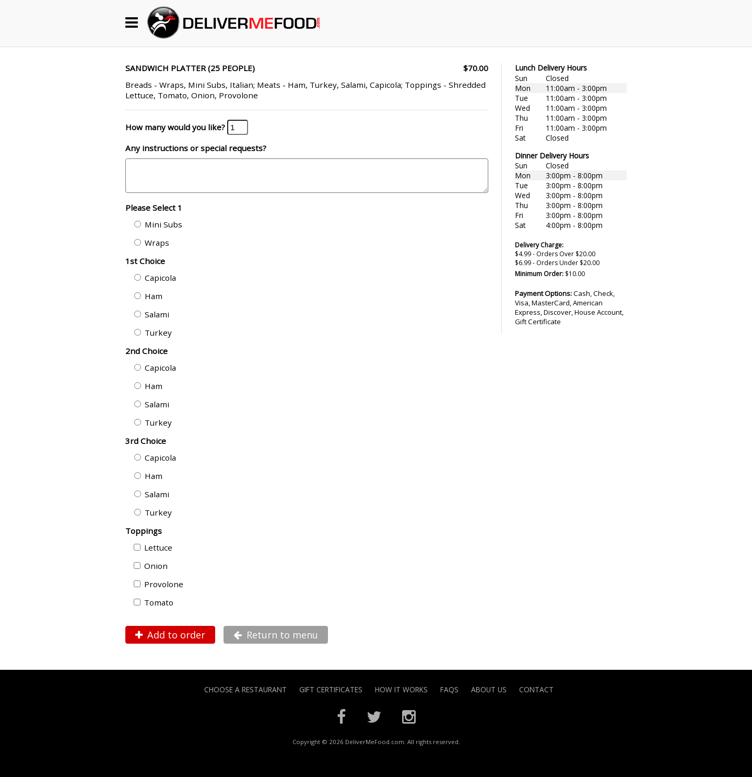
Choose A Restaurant (245, 696)
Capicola (155, 284)
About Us (489, 696)
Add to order (170, 641)
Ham (148, 302)
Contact (536, 696)
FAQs (449, 696)
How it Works (401, 696)
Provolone (158, 590)
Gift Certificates (330, 696)
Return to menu (275, 641)
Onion (151, 572)
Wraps (151, 249)
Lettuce (153, 554)
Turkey (153, 339)
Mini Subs (158, 230)
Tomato (153, 608)
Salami (151, 320)
